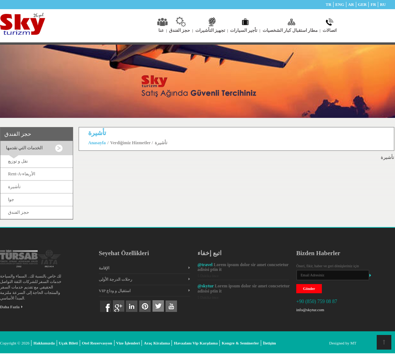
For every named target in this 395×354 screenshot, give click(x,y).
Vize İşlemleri (128, 343)
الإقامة (104, 268)
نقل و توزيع (18, 161)
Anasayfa (97, 142)
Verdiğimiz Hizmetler (130, 142)
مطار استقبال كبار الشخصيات (291, 30)
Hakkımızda (43, 343)
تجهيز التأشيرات (211, 30)
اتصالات (329, 30)
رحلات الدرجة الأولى (115, 279)
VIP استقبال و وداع (115, 290)
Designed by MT (343, 343)
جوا (11, 199)
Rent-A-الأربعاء (21, 173)
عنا (162, 30)
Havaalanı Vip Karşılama (196, 343)
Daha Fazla (11, 307)
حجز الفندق (181, 30)
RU (383, 4)
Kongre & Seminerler (240, 343)
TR (328, 4)
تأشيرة (14, 186)
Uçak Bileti (68, 343)
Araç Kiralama (157, 343)
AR (351, 4)
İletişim (269, 343)
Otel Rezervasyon (97, 343)
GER (362, 4)
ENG (339, 4)
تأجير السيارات (245, 30)
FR (373, 4)
